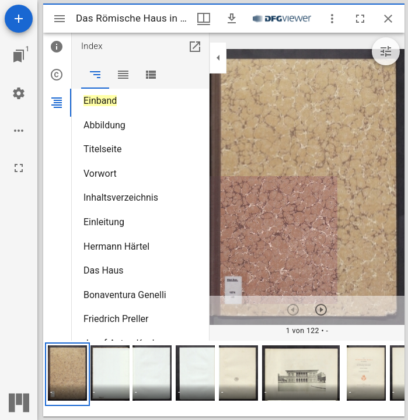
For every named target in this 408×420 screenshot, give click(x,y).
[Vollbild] (19, 168)
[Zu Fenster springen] (19, 56)
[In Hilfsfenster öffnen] (195, 47)
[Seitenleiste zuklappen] (218, 58)
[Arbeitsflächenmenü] (19, 93)
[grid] (223, 378)
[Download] (232, 19)
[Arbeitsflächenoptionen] (19, 131)
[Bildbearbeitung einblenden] (386, 51)
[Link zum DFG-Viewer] (282, 19)
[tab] (57, 47)
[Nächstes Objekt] (321, 310)
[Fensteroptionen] (332, 19)
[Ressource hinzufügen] (19, 19)
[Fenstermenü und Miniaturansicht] (204, 19)
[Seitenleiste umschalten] (60, 19)
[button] (67, 374)
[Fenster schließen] (388, 19)
